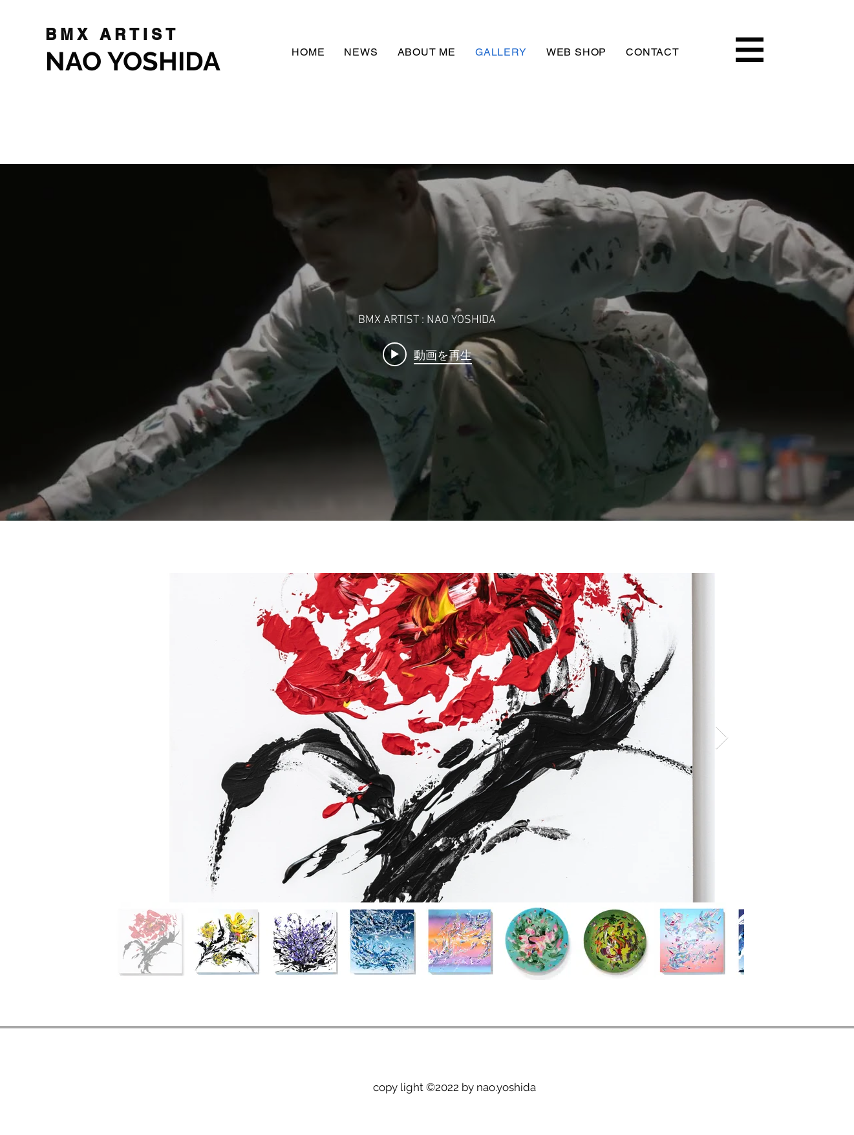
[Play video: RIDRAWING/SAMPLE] (427, 355)
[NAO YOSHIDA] (143, 61)
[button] (749, 49)
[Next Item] (721, 738)
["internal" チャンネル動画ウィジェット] (427, 342)
